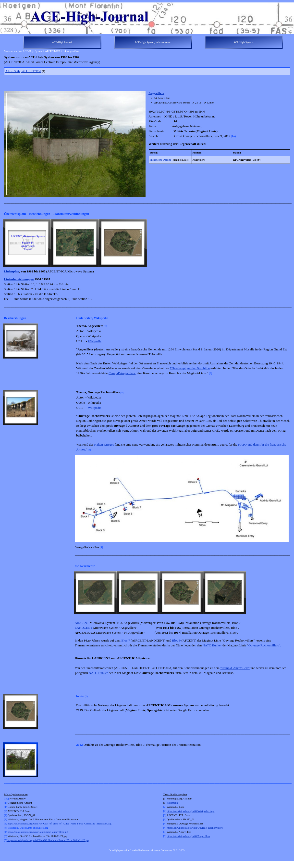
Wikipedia (94, 341)
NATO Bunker (212, 645)
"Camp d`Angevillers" (235, 668)
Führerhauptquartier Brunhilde (190, 368)
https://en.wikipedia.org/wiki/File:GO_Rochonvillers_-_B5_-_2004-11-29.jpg (47, 840)
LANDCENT (83, 628)
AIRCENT (82, 623)
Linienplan (11, 271)
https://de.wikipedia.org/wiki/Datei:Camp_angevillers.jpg (38, 832)
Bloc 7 (125, 640)
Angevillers (156, 93)
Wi (168, 802)
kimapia (174, 802)
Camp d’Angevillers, (122, 373)
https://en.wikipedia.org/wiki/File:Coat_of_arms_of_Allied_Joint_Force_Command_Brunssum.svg (59, 823)
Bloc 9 (177, 640)
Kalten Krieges (103, 444)
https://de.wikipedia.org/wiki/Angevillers (188, 836)
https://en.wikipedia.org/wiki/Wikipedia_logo (190, 811)
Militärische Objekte (160, 159)
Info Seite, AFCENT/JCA (23, 71)
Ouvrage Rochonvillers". (264, 645)
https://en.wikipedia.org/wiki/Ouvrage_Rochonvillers (195, 827)
